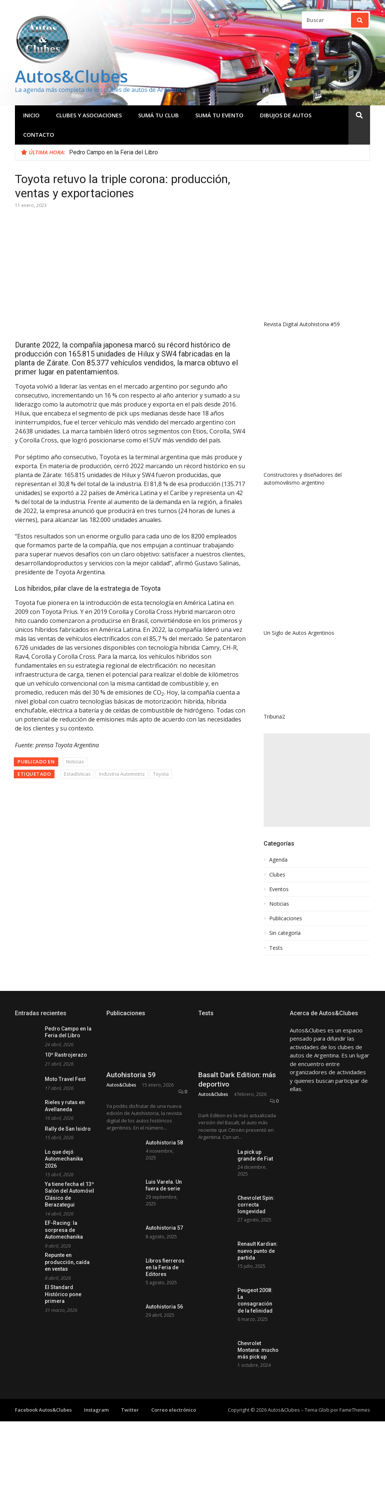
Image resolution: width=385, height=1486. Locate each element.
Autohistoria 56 (164, 1307)
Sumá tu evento (219, 115)
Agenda (278, 859)
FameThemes (354, 1409)
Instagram (96, 1409)
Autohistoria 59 (131, 1075)
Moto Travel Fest (65, 1079)
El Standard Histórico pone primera (63, 1294)
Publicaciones (285, 918)
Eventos (279, 889)
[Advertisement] (317, 780)
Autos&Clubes (71, 76)
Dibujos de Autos (285, 115)
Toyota (161, 773)
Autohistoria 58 (164, 1143)
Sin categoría (285, 933)
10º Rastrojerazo (66, 1055)
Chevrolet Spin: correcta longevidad (255, 1204)
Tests (276, 948)
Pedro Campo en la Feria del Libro (113, 152)
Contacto (38, 134)
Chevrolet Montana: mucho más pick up (258, 1350)
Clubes (277, 874)
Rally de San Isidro (68, 1129)
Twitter (130, 1409)
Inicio (31, 115)
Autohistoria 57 (164, 1228)
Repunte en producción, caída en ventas (67, 1262)
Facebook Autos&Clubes (43, 1409)
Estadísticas (77, 773)
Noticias (75, 761)
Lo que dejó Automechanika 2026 (64, 1159)
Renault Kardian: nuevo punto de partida (257, 1250)
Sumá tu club (158, 115)
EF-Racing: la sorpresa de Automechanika (64, 1230)
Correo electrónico (173, 1409)
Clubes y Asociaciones (89, 115)
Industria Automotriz (122, 773)
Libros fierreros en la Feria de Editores (165, 1267)
